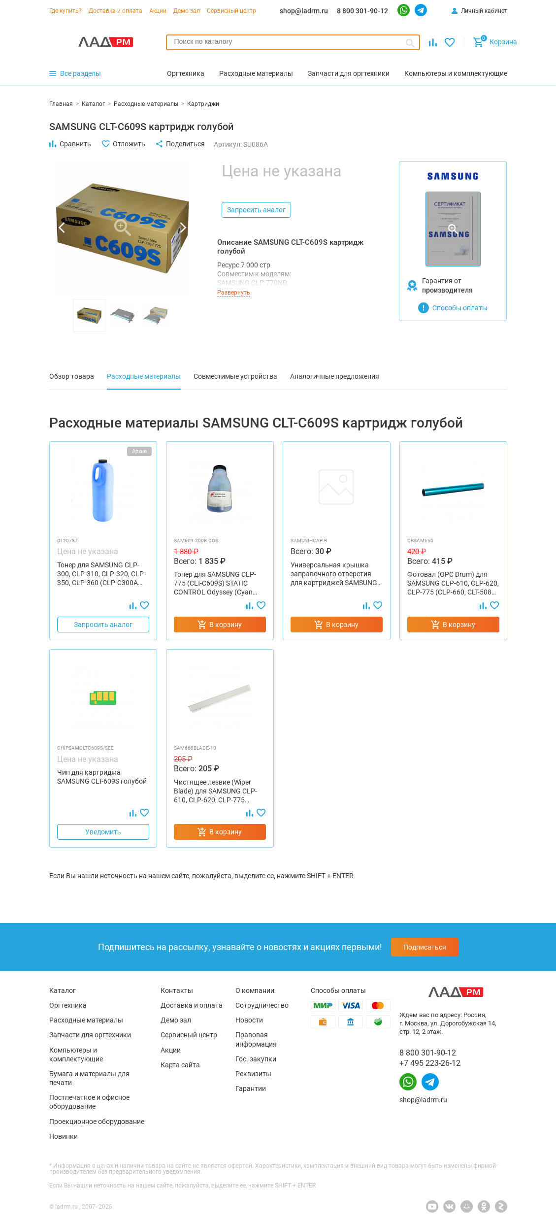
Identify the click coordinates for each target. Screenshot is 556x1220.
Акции (157, 10)
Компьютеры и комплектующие (76, 1054)
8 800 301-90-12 (362, 11)
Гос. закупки (255, 1059)
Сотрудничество (262, 1005)
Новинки (63, 1136)
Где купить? (65, 10)
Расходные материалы (144, 376)
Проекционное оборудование (96, 1121)
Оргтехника (68, 1005)
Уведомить (103, 832)
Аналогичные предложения (334, 376)
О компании (254, 990)
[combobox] (293, 42)
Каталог (62, 990)
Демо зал (186, 10)
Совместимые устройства (235, 376)
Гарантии (250, 1088)
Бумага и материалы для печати (89, 1078)
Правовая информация (256, 1039)
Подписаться (424, 947)
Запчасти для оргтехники (90, 1035)
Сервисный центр (231, 10)
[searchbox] (293, 41)
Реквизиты (253, 1074)
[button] (61, 227)
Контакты (177, 990)
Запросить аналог (256, 210)
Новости (249, 1020)
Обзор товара (71, 376)
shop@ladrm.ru (304, 11)
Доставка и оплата (115, 10)
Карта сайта (180, 1065)
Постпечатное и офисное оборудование (89, 1101)
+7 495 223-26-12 (429, 1063)
